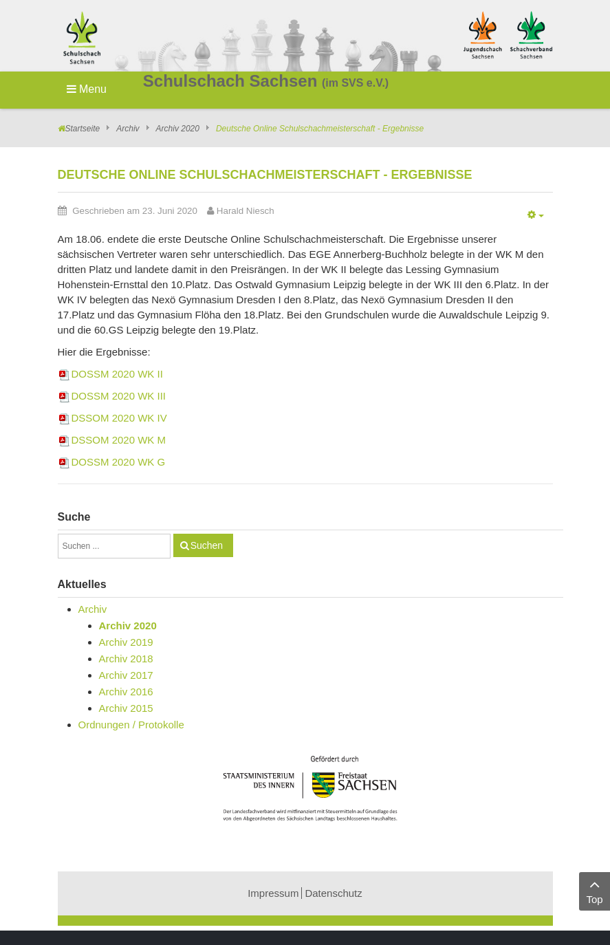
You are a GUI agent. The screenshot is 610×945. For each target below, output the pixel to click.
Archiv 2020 (177, 128)
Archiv (127, 128)
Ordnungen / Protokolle (131, 724)
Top (594, 890)
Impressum (273, 893)
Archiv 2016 (126, 691)
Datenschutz (333, 893)
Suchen (206, 545)
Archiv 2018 (126, 658)
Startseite (82, 128)
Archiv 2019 (126, 642)
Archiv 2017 (126, 675)
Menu (87, 89)
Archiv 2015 (126, 708)
